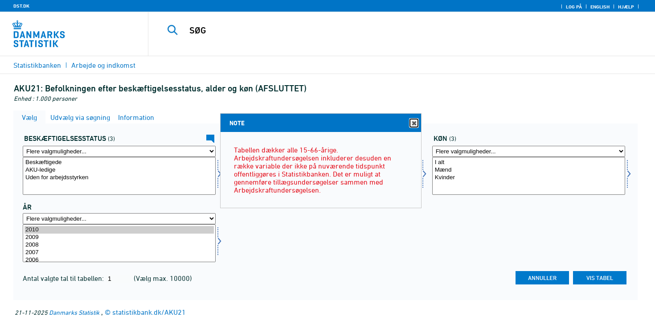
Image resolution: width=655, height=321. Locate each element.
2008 (119, 245)
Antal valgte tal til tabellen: (64, 278)
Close (413, 123)
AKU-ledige (119, 170)
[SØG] (386, 30)
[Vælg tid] (119, 243)
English (600, 7)
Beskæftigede (119, 162)
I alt (528, 162)
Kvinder (528, 177)
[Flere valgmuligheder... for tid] (119, 218)
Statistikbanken (37, 65)
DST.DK (21, 6)
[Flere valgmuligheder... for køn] (528, 151)
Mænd (528, 170)
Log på (574, 7)
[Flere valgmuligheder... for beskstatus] (119, 151)
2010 (119, 230)
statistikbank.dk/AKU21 (149, 312)
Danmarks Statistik (74, 312)
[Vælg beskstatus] (119, 176)
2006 (119, 260)
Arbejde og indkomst (103, 65)
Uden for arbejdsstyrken (119, 177)
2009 (119, 237)
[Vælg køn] (528, 176)
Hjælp (626, 7)
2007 (119, 252)
